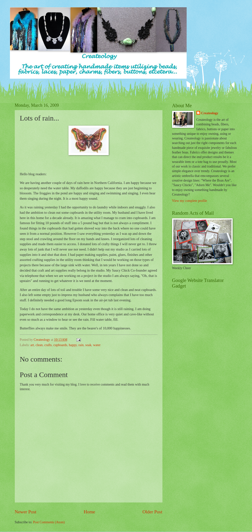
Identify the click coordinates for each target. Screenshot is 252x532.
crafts (48, 345)
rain (81, 345)
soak (88, 345)
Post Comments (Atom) (49, 522)
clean (39, 345)
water (97, 345)
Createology (209, 113)
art (32, 345)
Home (89, 511)
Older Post (152, 511)
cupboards (60, 345)
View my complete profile (189, 201)
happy (73, 345)
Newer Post (26, 511)
